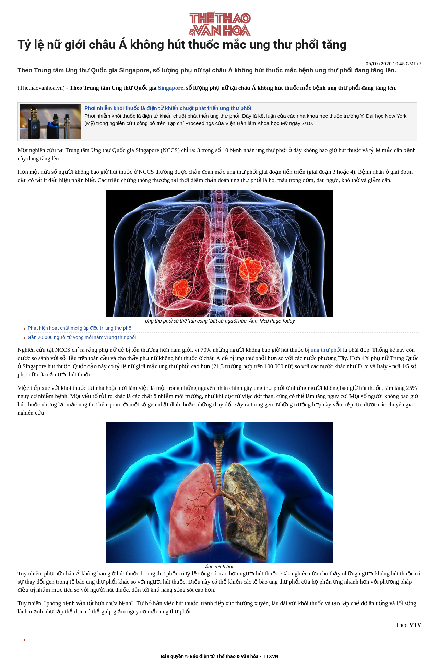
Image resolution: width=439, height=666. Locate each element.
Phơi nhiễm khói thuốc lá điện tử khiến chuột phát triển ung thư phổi (167, 108)
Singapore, (171, 87)
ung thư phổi (326, 350)
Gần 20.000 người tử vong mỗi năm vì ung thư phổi (82, 337)
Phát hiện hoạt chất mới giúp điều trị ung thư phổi (80, 328)
